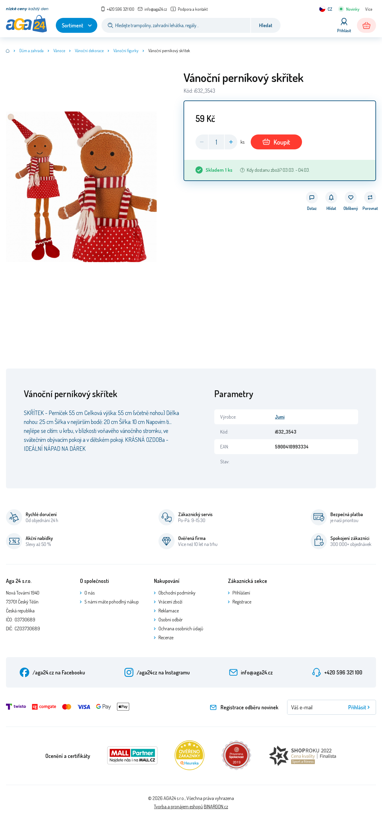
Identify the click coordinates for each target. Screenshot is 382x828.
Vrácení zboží (170, 602)
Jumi (279, 417)
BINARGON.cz (216, 807)
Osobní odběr (170, 620)
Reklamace (168, 611)
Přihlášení (241, 593)
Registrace (241, 602)
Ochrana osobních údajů (180, 629)
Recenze (165, 637)
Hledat (265, 25)
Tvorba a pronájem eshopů (178, 807)
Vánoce (59, 50)
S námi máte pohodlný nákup (111, 602)
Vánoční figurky (125, 50)
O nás (89, 593)
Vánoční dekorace (89, 50)
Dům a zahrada (31, 50)
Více (368, 9)
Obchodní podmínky (176, 593)
